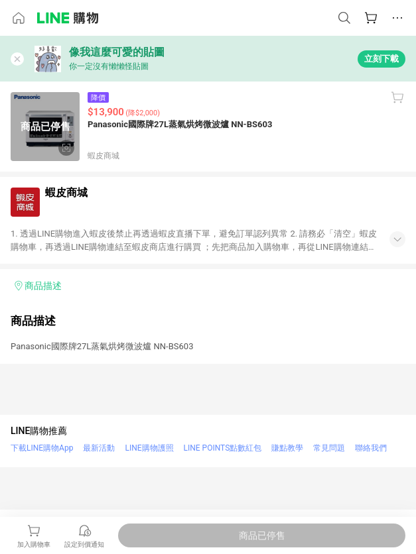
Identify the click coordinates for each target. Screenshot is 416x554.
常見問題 (329, 448)
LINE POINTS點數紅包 (223, 448)
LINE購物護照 (149, 448)
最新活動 (99, 448)
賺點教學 (287, 448)
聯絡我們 (371, 448)
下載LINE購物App (42, 448)
